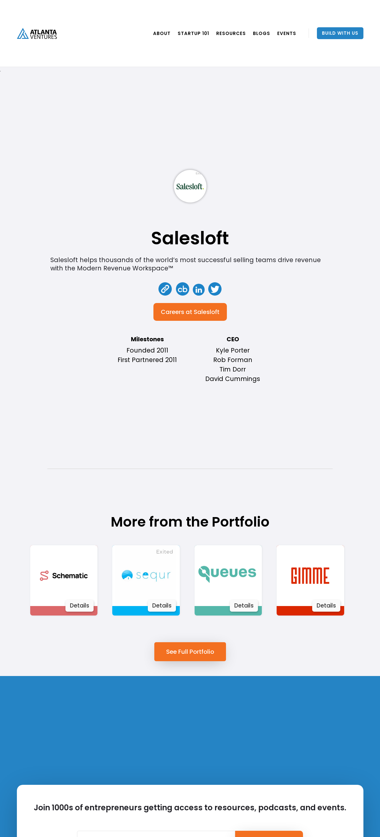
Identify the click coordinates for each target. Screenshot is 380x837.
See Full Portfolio (190, 652)
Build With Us (340, 33)
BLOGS (261, 33)
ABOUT (162, 33)
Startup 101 (193, 33)
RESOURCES (231, 33)
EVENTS (286, 33)
